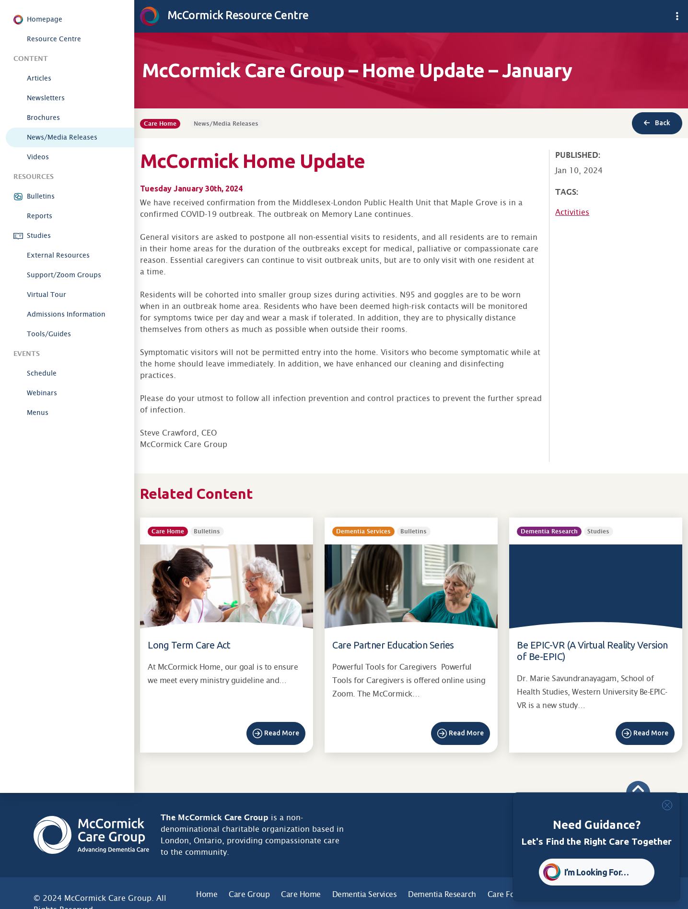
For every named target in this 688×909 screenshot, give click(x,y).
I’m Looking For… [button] (596, 872)
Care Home (301, 894)
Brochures (43, 117)
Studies (39, 235)
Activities (572, 212)
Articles (39, 78)
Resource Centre (54, 39)
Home (206, 894)
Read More (281, 733)
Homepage (44, 19)
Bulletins (41, 196)
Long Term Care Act (189, 644)
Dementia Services (364, 894)
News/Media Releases (62, 137)
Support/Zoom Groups (64, 275)
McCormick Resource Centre (224, 15)
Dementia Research (442, 894)
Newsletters (46, 98)
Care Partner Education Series (393, 644)
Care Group (249, 894)
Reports (39, 216)
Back (657, 123)
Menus (37, 412)
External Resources (58, 255)
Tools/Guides (49, 334)
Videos (38, 157)
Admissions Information (66, 314)
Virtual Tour (46, 294)
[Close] (667, 805)
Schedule (42, 373)
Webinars (42, 393)
